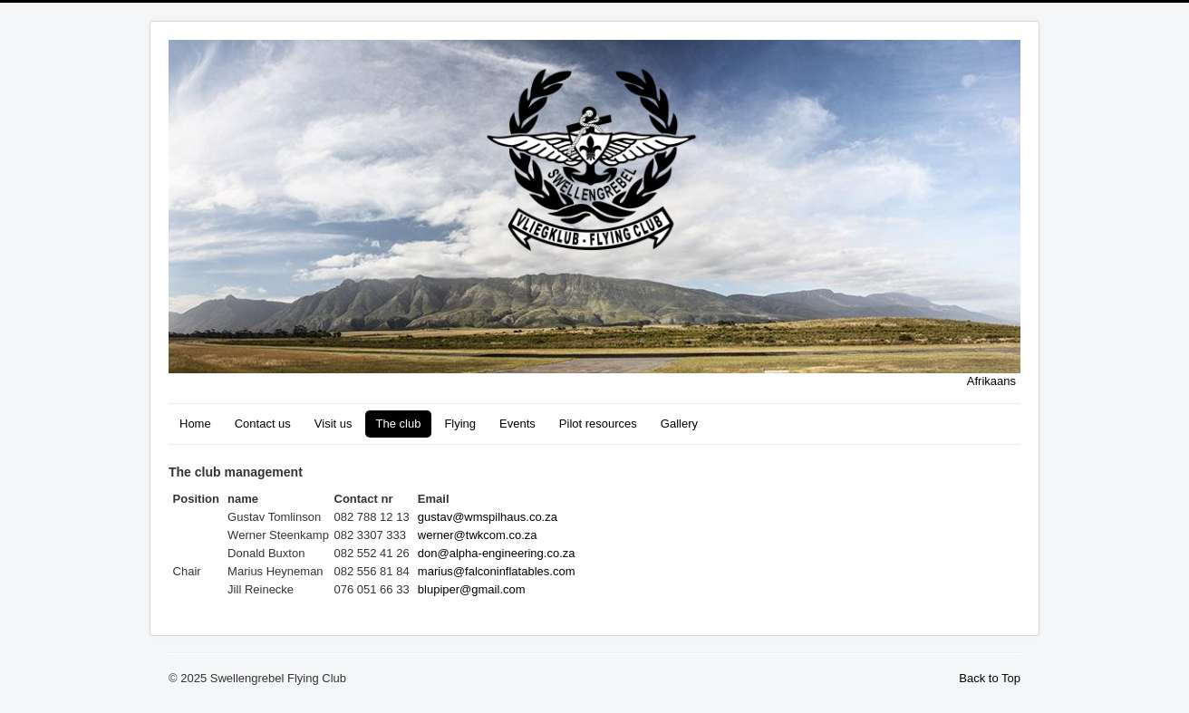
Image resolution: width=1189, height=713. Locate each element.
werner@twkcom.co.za (477, 535)
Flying (460, 423)
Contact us (263, 423)
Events (517, 423)
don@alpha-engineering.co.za (496, 553)
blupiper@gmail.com (472, 589)
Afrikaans (991, 381)
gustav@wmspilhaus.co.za (487, 517)
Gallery (679, 423)
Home (195, 423)
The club (398, 423)
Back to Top (989, 678)
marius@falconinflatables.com (496, 571)
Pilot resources (598, 423)
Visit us (333, 423)
